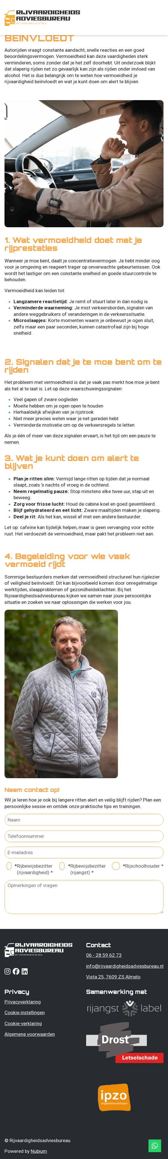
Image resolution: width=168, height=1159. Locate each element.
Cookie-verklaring (23, 1023)
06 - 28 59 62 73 (104, 955)
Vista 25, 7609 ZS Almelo (113, 977)
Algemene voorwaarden (30, 1034)
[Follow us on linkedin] (25, 972)
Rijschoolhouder (142, 866)
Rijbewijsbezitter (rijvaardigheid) (34, 869)
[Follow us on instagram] (7, 972)
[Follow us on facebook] (16, 972)
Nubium (39, 1151)
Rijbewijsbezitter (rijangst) (88, 869)
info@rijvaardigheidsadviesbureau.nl (124, 966)
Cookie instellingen (25, 1012)
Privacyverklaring (23, 1002)
